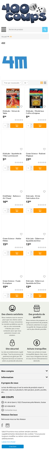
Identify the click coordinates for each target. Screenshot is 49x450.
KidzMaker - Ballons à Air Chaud (11, 197)
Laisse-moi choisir (8, 442)
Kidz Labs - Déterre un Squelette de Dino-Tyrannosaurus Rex (35, 282)
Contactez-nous (11, 410)
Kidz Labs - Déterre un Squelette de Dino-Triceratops (35, 239)
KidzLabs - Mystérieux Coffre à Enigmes (35, 112)
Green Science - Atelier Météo (12, 239)
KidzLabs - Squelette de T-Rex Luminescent (12, 154)
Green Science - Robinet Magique (35, 154)
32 (26, 83)
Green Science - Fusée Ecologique (11, 282)
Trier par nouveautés (12, 83)
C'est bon (12, 446)
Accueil (4, 37)
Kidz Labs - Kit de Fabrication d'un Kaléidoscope (33, 197)
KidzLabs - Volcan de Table (11, 112)
